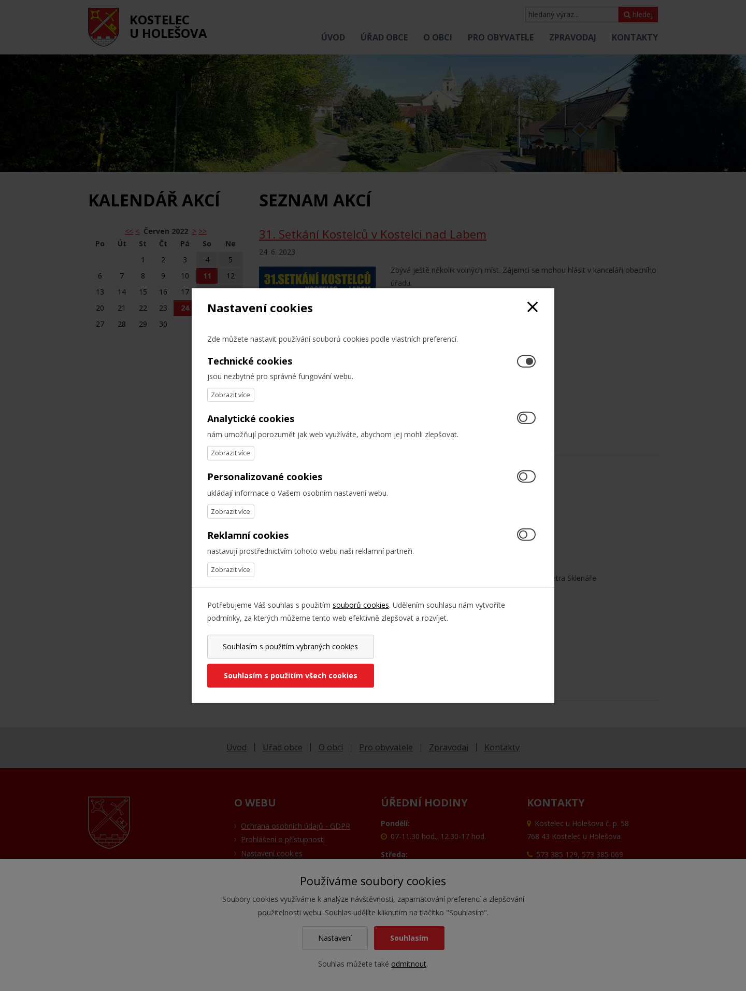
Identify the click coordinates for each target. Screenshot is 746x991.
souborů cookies (361, 619)
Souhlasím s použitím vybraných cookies (288, 661)
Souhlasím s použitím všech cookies (457, 661)
